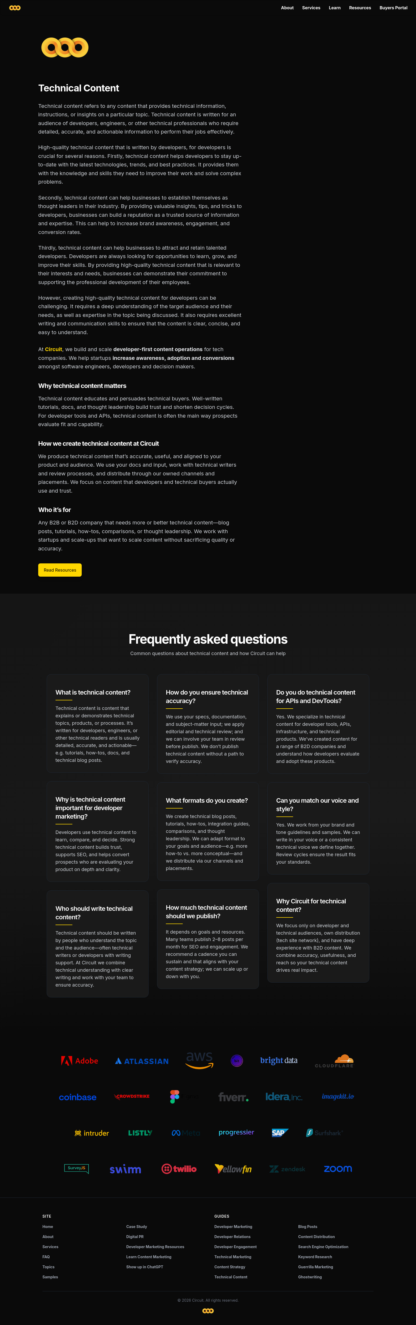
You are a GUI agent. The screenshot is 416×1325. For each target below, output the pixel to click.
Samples (50, 1277)
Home (47, 1226)
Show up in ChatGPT (144, 1267)
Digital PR (135, 1236)
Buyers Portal (394, 7)
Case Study (136, 1226)
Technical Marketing (232, 1257)
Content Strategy (229, 1267)
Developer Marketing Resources (155, 1246)
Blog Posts (307, 1226)
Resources (360, 7)
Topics (48, 1267)
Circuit (53, 349)
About (287, 7)
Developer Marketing (233, 1226)
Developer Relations (232, 1236)
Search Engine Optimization (323, 1246)
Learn (335, 7)
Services (311, 7)
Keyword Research (315, 1257)
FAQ (46, 1257)
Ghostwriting (310, 1277)
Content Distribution (316, 1236)
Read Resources (60, 570)
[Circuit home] (14, 7)
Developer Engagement (235, 1246)
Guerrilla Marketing (315, 1267)
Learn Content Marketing (148, 1257)
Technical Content (231, 1277)
